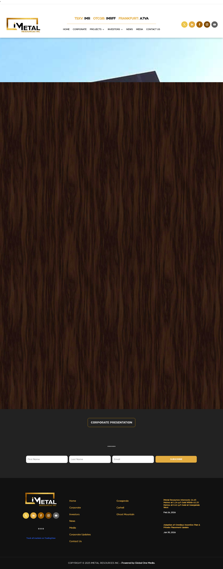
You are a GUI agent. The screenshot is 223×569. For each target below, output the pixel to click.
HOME (66, 29)
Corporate (79, 29)
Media (139, 29)
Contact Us (153, 29)
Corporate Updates (80, 534)
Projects (95, 29)
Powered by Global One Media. (138, 563)
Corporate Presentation (111, 422)
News (129, 29)
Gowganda (122, 501)
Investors (114, 29)
